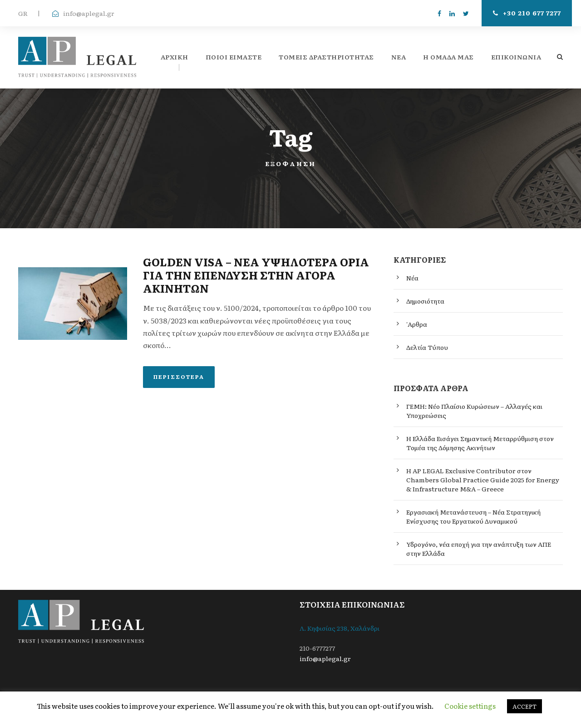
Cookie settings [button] (470, 706)
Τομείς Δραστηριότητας (326, 56)
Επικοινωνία (516, 56)
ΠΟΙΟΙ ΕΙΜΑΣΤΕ (234, 56)
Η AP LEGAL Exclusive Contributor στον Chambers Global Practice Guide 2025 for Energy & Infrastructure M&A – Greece (482, 479)
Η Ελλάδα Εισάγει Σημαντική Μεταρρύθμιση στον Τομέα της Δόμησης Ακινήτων (480, 443)
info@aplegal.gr (88, 13)
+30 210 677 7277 (527, 12)
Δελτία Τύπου (427, 347)
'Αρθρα (416, 324)
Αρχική (174, 56)
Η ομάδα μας (448, 56)
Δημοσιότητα (425, 300)
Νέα (412, 277)
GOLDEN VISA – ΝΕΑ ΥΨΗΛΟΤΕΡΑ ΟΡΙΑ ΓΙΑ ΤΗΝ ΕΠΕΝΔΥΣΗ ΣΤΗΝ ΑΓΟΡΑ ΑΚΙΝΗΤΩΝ (256, 275)
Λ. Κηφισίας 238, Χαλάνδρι (339, 628)
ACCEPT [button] (524, 706)
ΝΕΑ (398, 56)
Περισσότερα (178, 377)
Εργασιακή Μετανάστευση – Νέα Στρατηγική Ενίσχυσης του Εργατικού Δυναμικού (473, 516)
